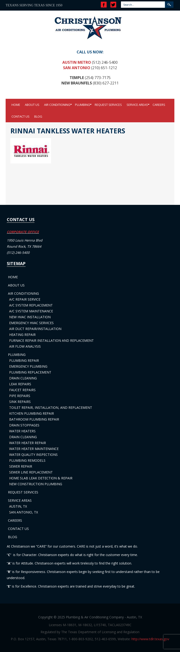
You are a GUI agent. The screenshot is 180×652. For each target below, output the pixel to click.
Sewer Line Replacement (31, 472)
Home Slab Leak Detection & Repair (40, 478)
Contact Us (20, 116)
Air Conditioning (57, 105)
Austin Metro (76, 62)
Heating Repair (22, 334)
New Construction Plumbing (35, 484)
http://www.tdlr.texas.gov (150, 639)
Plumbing (82, 105)
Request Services (108, 105)
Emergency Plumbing (28, 366)
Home (15, 105)
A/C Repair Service (24, 299)
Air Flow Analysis (25, 346)
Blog (38, 116)
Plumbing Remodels (27, 460)
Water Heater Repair (27, 443)
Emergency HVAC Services (31, 323)
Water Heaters (22, 431)
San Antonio (76, 67)
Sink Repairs (20, 401)
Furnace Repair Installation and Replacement (51, 340)
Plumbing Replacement (30, 372)
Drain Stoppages (24, 425)
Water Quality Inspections (33, 454)
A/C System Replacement (31, 305)
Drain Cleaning (23, 378)
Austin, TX (18, 506)
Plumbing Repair (24, 360)
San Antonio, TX (23, 512)
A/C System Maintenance (31, 311)
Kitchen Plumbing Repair (31, 413)
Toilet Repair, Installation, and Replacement (50, 407)
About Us (32, 105)
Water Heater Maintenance (34, 448)
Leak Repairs (20, 384)
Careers (159, 105)
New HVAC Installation (30, 317)
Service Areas (137, 105)
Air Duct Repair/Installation (35, 328)
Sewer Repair (20, 466)
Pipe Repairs (19, 396)
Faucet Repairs (22, 390)
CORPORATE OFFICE (23, 232)
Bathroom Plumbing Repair (34, 419)
